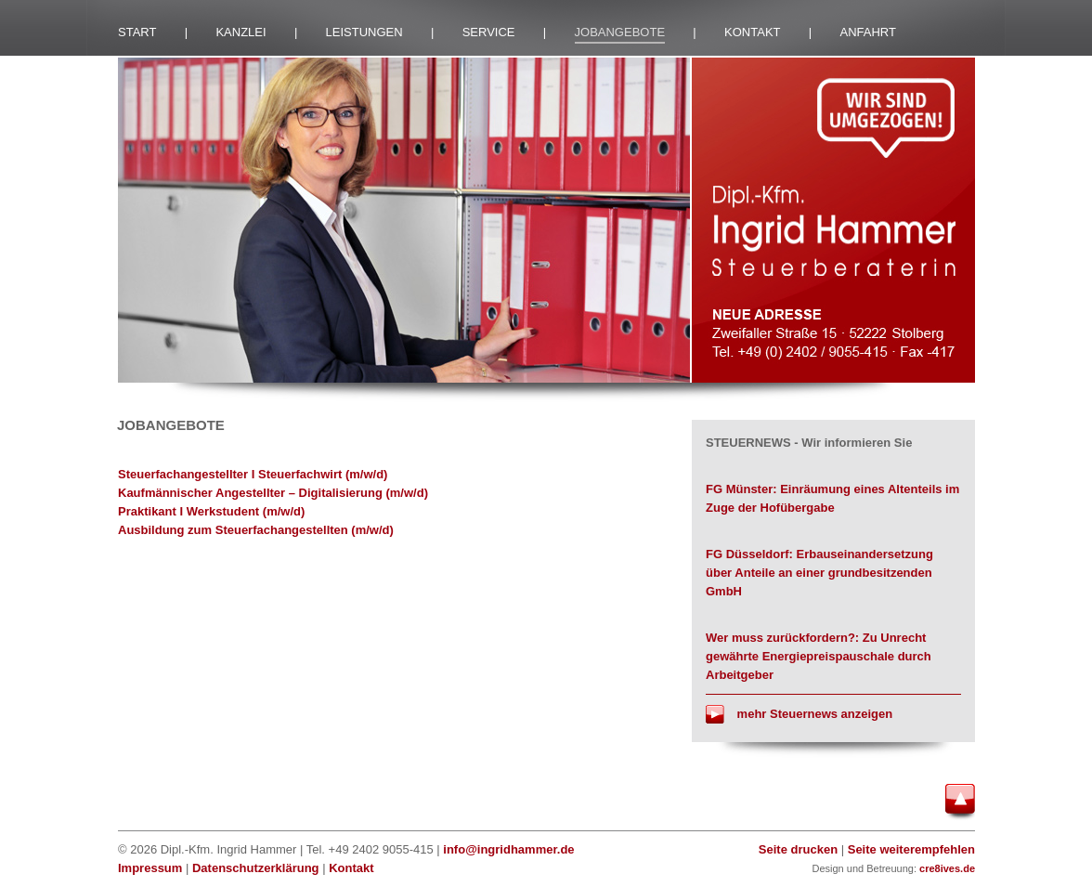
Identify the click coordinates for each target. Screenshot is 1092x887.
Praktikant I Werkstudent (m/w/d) (211, 511)
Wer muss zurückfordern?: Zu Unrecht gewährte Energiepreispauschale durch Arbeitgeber (818, 656)
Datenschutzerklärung (255, 868)
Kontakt (351, 868)
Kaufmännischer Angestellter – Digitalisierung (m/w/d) (273, 493)
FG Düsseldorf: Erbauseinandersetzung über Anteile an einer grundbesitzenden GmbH (819, 572)
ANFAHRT (868, 32)
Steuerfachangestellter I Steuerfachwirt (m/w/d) (252, 474)
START (137, 32)
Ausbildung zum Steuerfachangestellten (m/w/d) (256, 530)
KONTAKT (752, 32)
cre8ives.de (947, 868)
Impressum (150, 868)
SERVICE (488, 32)
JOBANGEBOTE (620, 32)
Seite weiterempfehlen (911, 849)
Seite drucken (798, 849)
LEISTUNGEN (364, 32)
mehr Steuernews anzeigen (799, 714)
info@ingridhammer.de (508, 849)
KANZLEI (240, 32)
